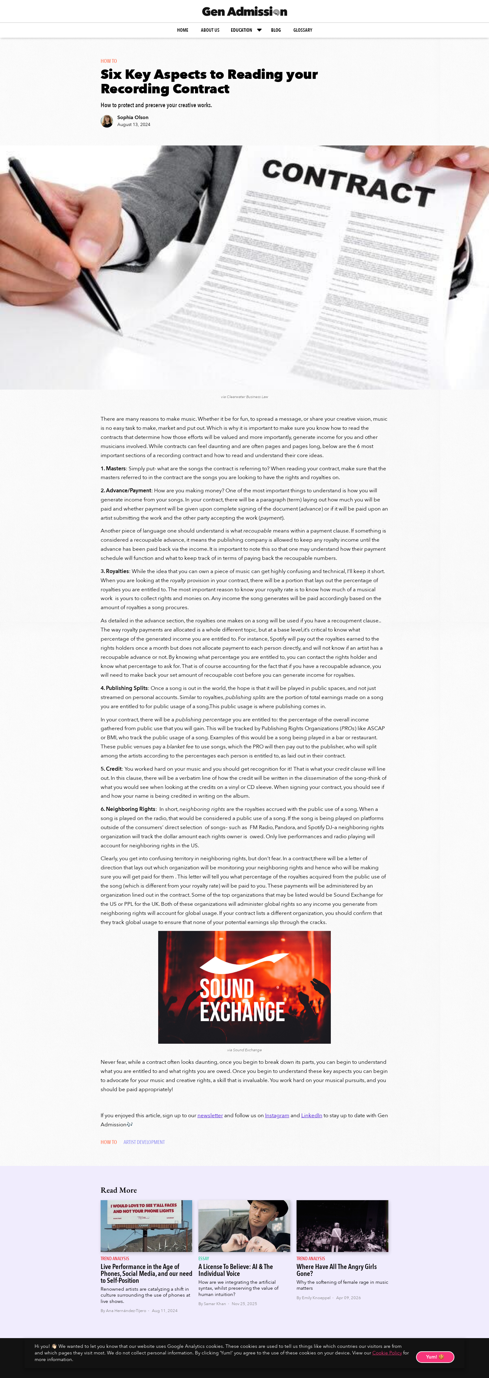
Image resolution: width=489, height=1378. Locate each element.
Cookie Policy (387, 1353)
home (182, 30)
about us (210, 30)
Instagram (277, 1115)
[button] (247, 30)
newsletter (210, 1115)
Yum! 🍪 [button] (435, 1357)
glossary (302, 30)
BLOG (276, 30)
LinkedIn (311, 1115)
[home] (244, 11)
